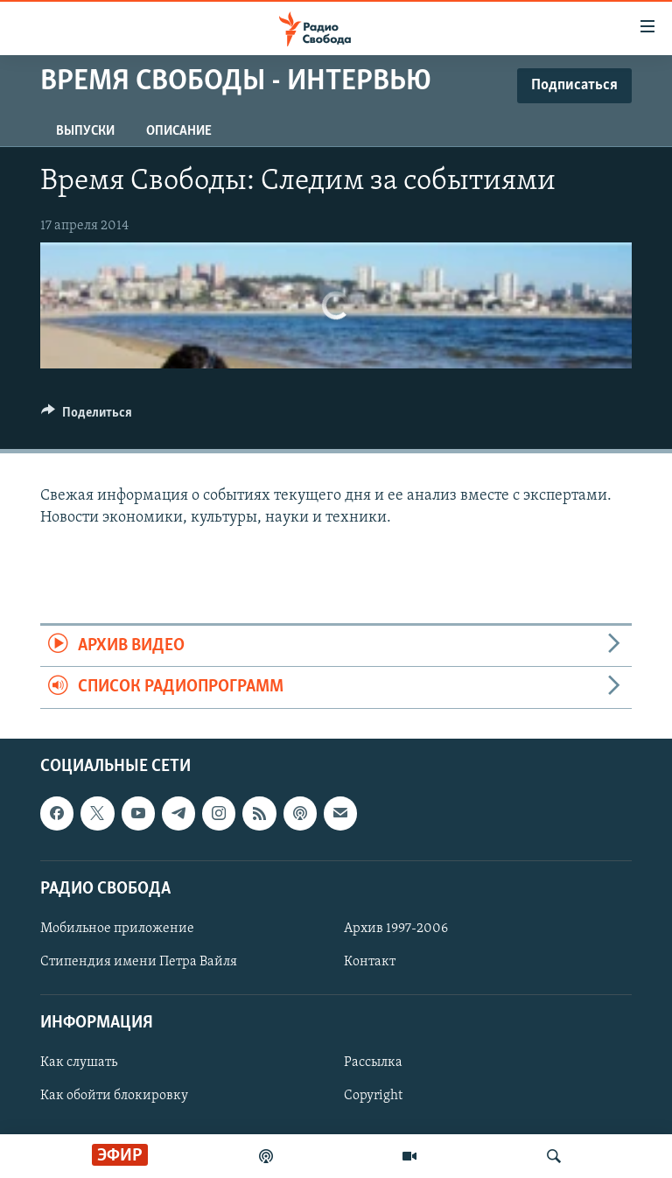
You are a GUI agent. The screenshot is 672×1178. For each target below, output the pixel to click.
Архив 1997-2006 (396, 929)
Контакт (370, 962)
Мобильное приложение (117, 929)
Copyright (373, 1096)
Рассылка (373, 1062)
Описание (179, 131)
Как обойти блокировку (114, 1096)
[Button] (86, 416)
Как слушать (78, 1062)
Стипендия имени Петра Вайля (138, 962)
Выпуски (85, 131)
